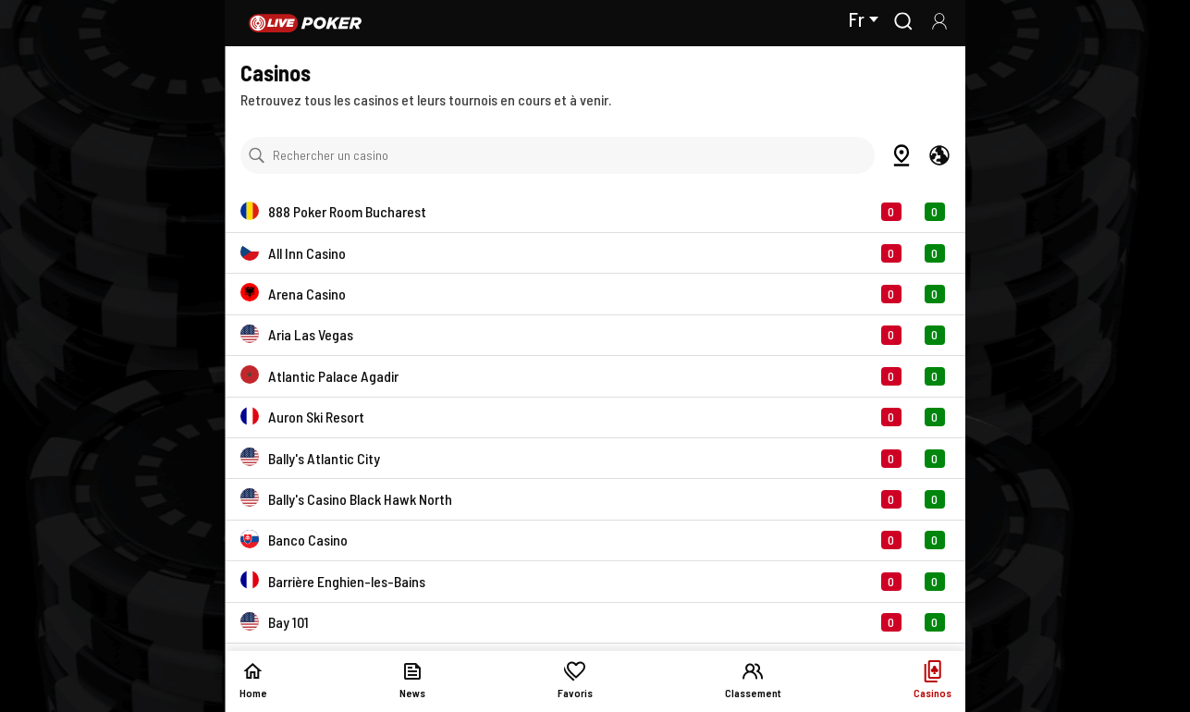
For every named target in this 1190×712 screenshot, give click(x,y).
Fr (863, 19)
